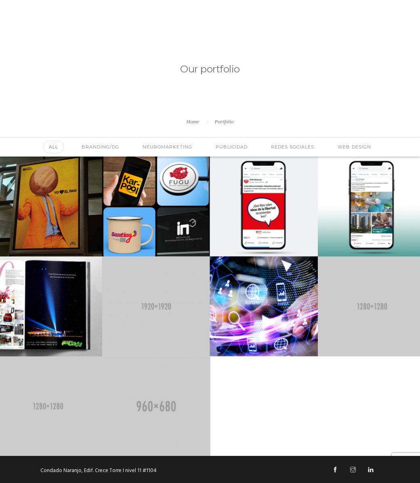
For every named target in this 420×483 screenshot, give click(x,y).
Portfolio (224, 122)
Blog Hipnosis (387, 31)
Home (193, 122)
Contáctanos (336, 31)
